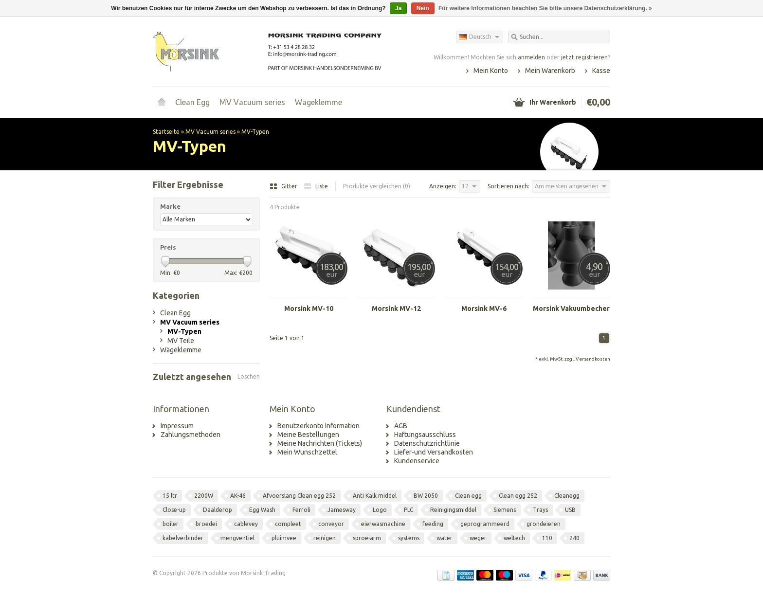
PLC (408, 510)
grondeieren (544, 524)
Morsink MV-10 (308, 308)
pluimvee (284, 538)
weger (478, 538)
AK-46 (238, 495)
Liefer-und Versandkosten (433, 452)
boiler (171, 524)
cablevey (246, 524)
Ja (398, 8)
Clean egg (468, 495)
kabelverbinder (183, 538)
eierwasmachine (383, 524)
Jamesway (341, 510)
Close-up (174, 510)
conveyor (331, 524)
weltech (514, 538)
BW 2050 (426, 495)
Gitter (284, 186)
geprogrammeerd (484, 524)
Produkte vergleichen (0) (376, 186)
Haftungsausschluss (425, 434)
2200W (203, 495)
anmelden (531, 57)
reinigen (324, 538)
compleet (288, 524)
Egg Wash (262, 510)
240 (574, 538)
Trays (540, 510)
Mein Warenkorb (550, 70)
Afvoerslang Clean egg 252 (299, 495)
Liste (316, 186)
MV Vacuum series (252, 102)
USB (570, 510)
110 (547, 538)
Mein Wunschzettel (307, 452)
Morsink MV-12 (396, 308)
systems (408, 538)
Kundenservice (416, 461)
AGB (400, 426)
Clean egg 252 (518, 495)
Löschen (248, 376)
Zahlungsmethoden (190, 434)
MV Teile (180, 341)
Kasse (601, 70)
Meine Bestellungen (308, 434)
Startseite (161, 102)
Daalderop (217, 510)
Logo (380, 510)
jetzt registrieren (584, 57)
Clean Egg (192, 102)
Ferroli (301, 510)
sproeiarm (367, 538)
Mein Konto (490, 70)
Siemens (504, 510)
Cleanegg (567, 495)
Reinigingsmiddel (453, 510)
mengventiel (237, 538)
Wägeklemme (318, 102)
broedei (206, 524)
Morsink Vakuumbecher (571, 308)
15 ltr (170, 495)
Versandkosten (593, 359)
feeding (432, 524)
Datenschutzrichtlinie (427, 443)
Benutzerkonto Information (318, 426)
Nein (423, 8)
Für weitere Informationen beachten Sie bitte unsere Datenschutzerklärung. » (545, 8)
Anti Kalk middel (375, 495)
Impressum (177, 426)
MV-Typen (255, 131)
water (444, 538)
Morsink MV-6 (484, 308)
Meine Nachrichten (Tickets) (319, 443)
